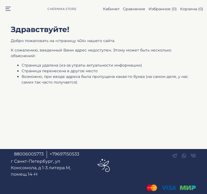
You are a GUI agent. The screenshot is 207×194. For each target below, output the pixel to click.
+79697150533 (64, 154)
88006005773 (29, 154)
